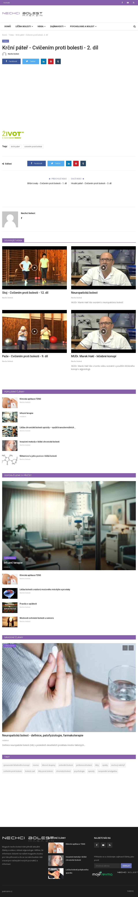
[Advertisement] (69, 199)
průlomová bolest (84, 765)
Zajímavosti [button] (58, 26)
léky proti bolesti (45, 771)
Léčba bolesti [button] (24, 26)
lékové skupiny (48, 765)
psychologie (79, 771)
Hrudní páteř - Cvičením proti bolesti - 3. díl (91, 183)
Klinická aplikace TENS (30, 399)
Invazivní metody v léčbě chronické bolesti (39, 442)
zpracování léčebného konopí (16, 765)
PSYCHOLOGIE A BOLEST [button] (83, 26)
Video (5, 41)
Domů (7, 26)
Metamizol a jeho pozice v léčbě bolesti (38, 456)
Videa (11, 35)
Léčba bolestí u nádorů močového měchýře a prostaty (45, 589)
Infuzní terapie (26, 413)
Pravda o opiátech (28, 604)
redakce (23, 416)
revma (36, 765)
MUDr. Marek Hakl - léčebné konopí (93, 356)
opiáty (105, 765)
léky (97, 765)
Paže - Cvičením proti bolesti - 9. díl (25, 356)
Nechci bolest (10, 54)
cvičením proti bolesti (33, 146)
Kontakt (7, 2)
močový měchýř (118, 765)
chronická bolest (63, 771)
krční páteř (15, 146)
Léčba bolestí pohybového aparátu (77, 871)
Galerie (130, 891)
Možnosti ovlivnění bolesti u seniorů (37, 618)
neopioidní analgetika (107, 771)
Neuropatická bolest (84, 292)
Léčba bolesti (10, 558)
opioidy (91, 771)
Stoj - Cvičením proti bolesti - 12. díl (25, 292)
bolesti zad (30, 771)
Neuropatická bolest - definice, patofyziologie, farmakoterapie (42, 735)
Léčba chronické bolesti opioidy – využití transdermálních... (48, 427)
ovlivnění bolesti (66, 765)
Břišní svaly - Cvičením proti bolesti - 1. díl (47, 183)
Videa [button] (41, 26)
